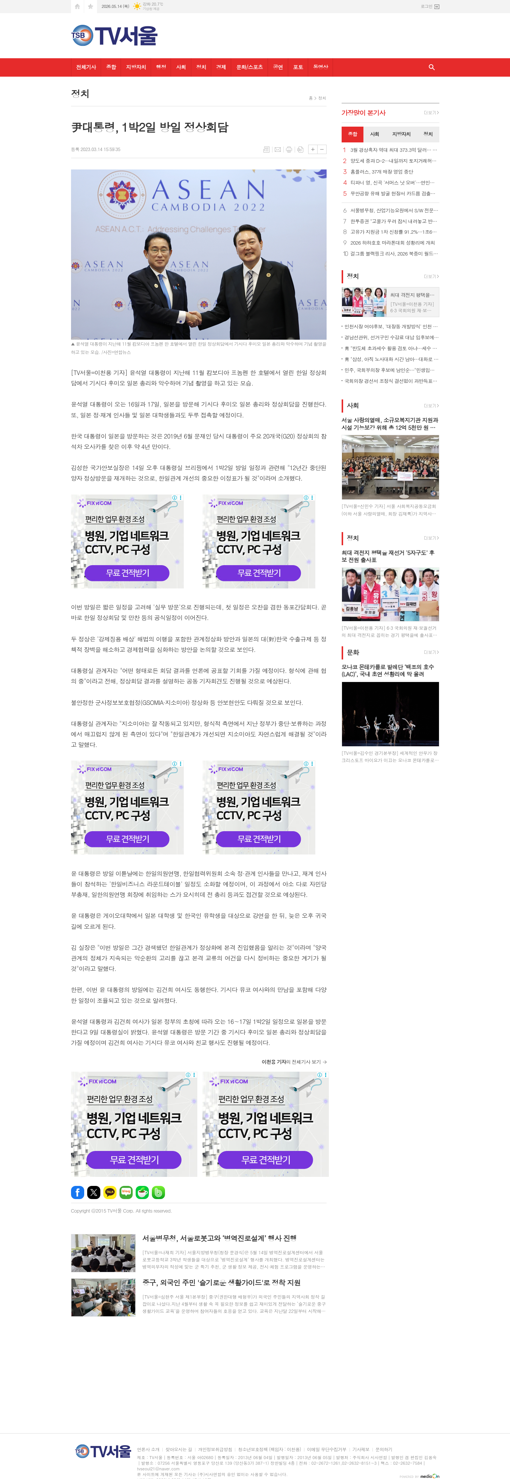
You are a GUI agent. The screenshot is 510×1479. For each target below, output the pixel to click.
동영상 (320, 67)
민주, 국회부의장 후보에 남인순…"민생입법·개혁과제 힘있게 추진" (392, 370)
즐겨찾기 (90, 6)
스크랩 (300, 149)
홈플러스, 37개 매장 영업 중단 (382, 172)
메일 (277, 149)
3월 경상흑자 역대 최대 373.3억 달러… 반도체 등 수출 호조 (395, 150)
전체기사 (86, 67)
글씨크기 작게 (322, 149)
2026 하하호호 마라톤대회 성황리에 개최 (393, 243)
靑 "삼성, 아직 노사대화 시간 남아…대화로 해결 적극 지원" (392, 359)
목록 (266, 149)
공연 (278, 67)
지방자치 (136, 67)
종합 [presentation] (352, 134)
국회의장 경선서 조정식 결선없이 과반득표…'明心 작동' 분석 (392, 380)
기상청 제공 (151, 8)
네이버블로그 (126, 1192)
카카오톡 (110, 1192)
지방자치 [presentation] (401, 134)
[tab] (353, 134)
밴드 (158, 1192)
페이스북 (77, 1192)
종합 (111, 67)
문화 (353, 652)
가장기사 (364, 112)
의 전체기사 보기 (291, 1061)
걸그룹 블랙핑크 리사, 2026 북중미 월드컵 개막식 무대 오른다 (395, 254)
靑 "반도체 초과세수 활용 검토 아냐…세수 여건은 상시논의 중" (392, 348)
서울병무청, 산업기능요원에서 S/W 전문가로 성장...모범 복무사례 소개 (395, 210)
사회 (181, 67)
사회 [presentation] (374, 134)
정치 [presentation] (428, 134)
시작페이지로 (77, 6)
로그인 (426, 6)
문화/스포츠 (249, 67)
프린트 (289, 149)
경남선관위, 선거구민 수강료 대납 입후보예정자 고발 (392, 337)
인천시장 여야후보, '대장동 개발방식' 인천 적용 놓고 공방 (392, 326)
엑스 (93, 1192)
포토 (298, 67)
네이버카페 (142, 1192)
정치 (201, 67)
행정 (161, 67)
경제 (221, 67)
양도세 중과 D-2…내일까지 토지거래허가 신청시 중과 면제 (395, 161)
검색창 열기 (431, 67)
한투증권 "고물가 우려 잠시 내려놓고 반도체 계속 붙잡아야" (395, 221)
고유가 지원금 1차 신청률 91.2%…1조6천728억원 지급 (395, 232)
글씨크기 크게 (313, 149)
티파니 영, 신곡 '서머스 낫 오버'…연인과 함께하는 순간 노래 (395, 183)
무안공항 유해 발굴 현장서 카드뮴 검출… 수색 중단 (395, 194)
